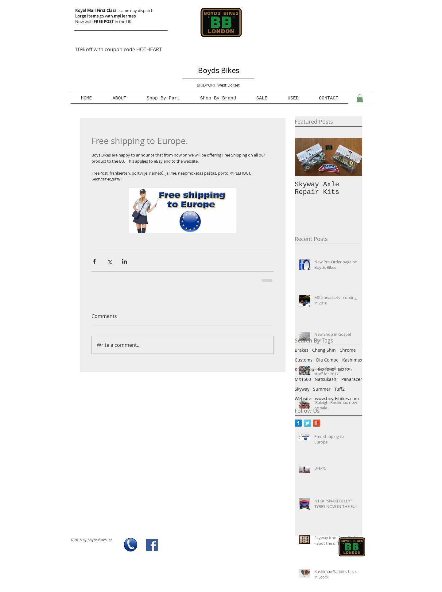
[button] (359, 98)
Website (303, 398)
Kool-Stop (304, 369)
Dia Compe (327, 360)
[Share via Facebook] (94, 261)
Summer (322, 389)
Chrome (347, 350)
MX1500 (303, 379)
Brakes (301, 350)
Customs (303, 360)
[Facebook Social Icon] (152, 545)
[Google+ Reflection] (316, 423)
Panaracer (351, 379)
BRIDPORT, (207, 85)
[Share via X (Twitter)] (109, 261)
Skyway (302, 389)
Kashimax (352, 360)
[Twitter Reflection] (307, 423)
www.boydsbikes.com (337, 398)
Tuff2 (339, 389)
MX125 (345, 369)
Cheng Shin (324, 350)
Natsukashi (326, 379)
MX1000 (326, 369)
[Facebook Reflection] (298, 423)
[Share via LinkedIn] (124, 261)
